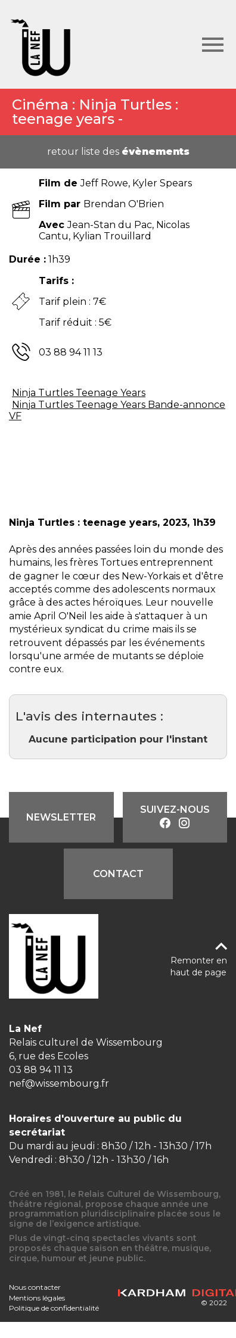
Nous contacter (35, 1287)
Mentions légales (37, 1297)
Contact (118, 873)
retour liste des (118, 151)
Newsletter (61, 817)
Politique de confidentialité (54, 1307)
